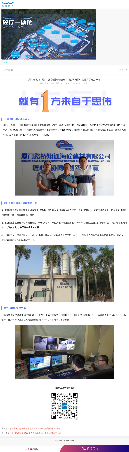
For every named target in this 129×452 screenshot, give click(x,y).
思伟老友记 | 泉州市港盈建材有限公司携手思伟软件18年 (35, 428)
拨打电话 (92, 448)
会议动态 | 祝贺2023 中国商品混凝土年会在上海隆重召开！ (36, 433)
